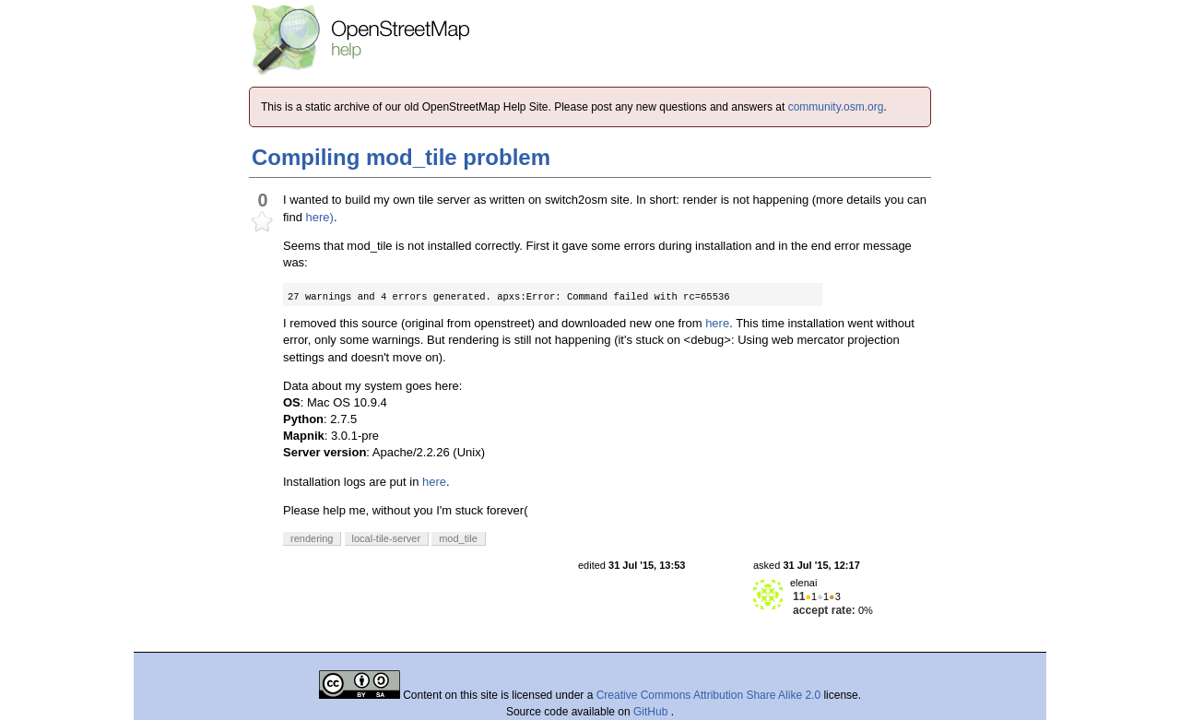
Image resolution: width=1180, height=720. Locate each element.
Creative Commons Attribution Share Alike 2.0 (708, 695)
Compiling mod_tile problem (401, 157)
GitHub (652, 711)
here (717, 323)
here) (320, 217)
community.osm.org (836, 106)
